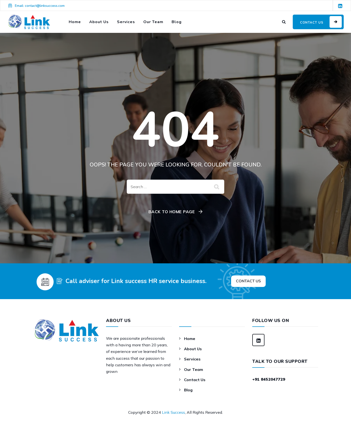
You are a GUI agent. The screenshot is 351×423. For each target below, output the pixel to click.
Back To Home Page (171, 211)
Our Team (153, 22)
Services (126, 22)
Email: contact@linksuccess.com (40, 5)
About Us (99, 22)
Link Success (173, 412)
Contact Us (194, 379)
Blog (177, 22)
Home (75, 22)
